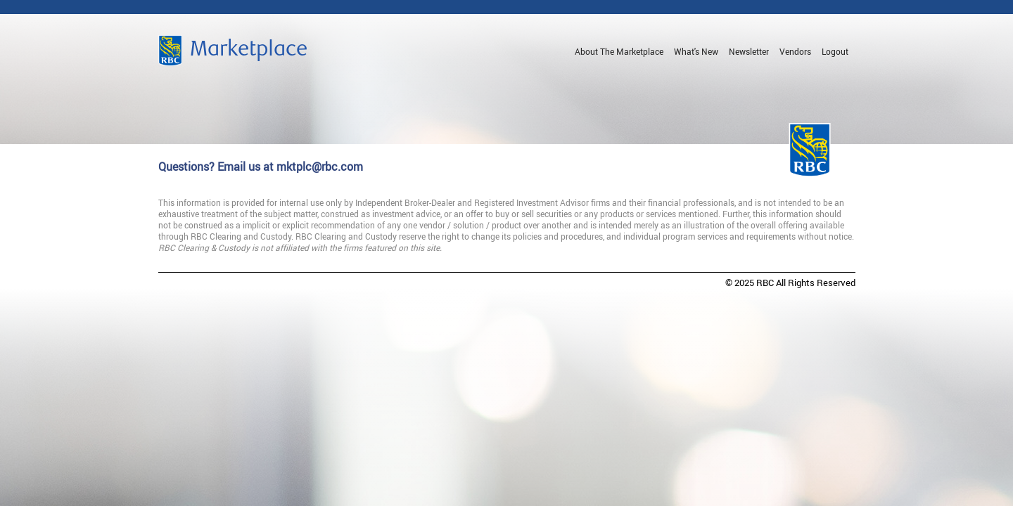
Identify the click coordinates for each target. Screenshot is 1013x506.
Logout (835, 51)
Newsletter (749, 51)
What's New (696, 51)
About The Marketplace (619, 51)
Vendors (795, 51)
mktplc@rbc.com (319, 166)
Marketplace (248, 50)
